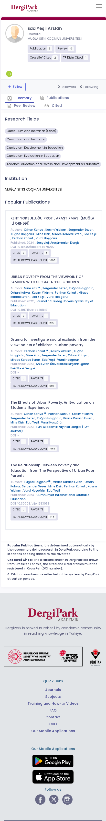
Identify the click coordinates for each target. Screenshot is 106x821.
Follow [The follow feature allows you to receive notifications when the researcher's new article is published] (17, 87)
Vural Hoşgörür (46, 238)
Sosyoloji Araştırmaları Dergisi (58, 243)
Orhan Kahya (34, 230)
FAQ (53, 710)
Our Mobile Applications (53, 730)
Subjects (53, 696)
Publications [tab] (54, 97)
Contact (53, 717)
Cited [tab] (56, 105)
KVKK (53, 724)
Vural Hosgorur (57, 297)
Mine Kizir (43, 234)
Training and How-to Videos (53, 703)
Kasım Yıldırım (56, 230)
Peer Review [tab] (21, 105)
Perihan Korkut (23, 238)
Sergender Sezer (80, 230)
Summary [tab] (19, 98)
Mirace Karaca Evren (67, 234)
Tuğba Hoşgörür (23, 234)
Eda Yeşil (90, 234)
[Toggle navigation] (99, 6)
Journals (53, 689)
